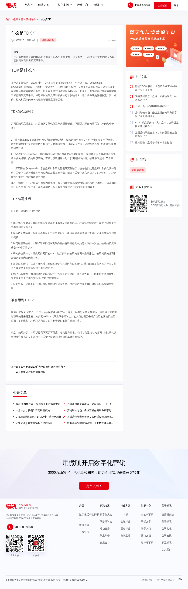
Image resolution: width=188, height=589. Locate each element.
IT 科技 (124, 514)
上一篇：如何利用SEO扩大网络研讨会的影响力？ (38, 366)
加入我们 (167, 549)
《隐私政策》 (147, 580)
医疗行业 (125, 528)
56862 (112, 40)
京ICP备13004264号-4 (75, 580)
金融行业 (125, 521)
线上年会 (105, 535)
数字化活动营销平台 (89, 516)
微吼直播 (84, 525)
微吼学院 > (19, 19)
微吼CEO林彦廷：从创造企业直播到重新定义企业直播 (40, 404)
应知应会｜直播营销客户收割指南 (153, 142)
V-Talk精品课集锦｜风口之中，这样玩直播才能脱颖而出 (40, 416)
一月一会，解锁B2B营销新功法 (152, 106)
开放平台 (84, 532)
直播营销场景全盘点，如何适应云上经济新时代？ (91, 404)
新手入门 (146, 528)
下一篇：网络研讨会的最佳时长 (28, 372)
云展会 (103, 542)
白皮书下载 (147, 514)
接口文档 (146, 535)
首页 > (9, 19)
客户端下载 (147, 542)
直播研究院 (168, 514)
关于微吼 (167, 521)
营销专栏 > (32, 19)
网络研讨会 (106, 521)
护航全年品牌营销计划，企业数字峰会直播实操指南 (91, 423)
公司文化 (167, 528)
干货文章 (146, 521)
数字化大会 (106, 514)
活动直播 (105, 528)
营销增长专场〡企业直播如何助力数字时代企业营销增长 (91, 410)
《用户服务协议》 (165, 580)
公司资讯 (167, 535)
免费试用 (163, 5)
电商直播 (125, 535)
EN (180, 579)
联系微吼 (167, 542)
